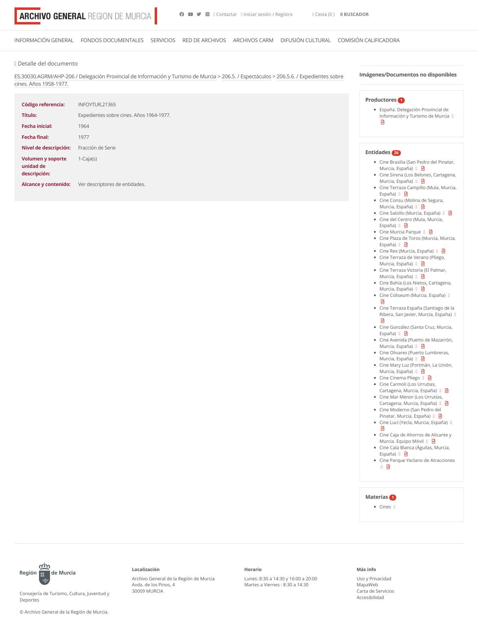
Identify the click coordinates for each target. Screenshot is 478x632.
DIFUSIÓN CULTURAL (306, 40)
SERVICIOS (163, 40)
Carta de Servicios (375, 591)
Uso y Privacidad (374, 578)
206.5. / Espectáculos (246, 76)
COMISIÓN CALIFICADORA (369, 40)
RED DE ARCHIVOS (204, 40)
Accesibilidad (370, 597)
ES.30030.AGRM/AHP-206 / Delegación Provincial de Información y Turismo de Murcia (116, 76)
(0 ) (323, 14)
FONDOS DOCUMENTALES (112, 40)
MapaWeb (367, 584)
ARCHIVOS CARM (253, 40)
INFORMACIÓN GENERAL (44, 40)
